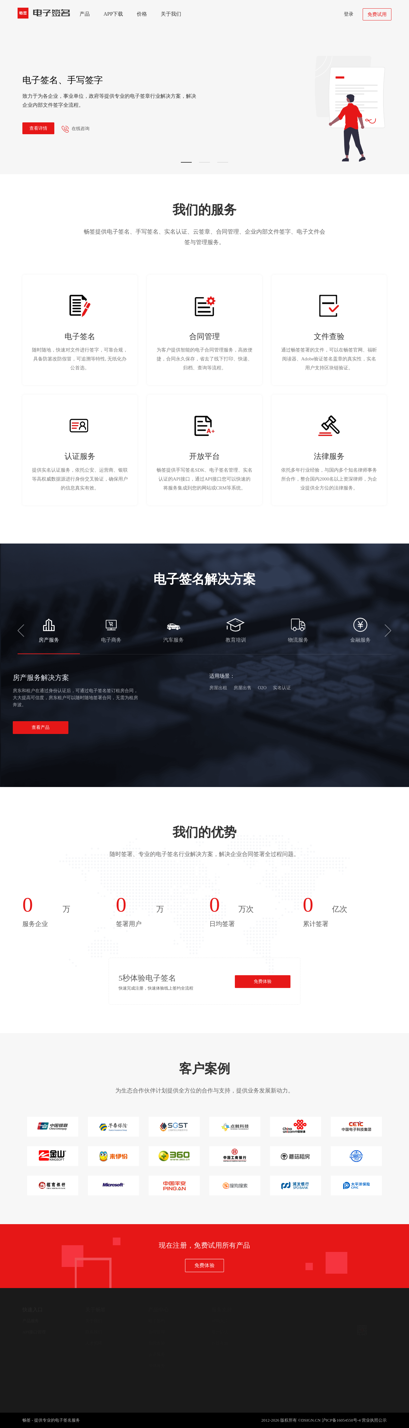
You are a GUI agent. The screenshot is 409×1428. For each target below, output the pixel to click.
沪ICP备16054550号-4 (341, 1420)
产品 (85, 14)
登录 (348, 14)
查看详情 (38, 128)
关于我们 (171, 14)
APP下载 (113, 14)
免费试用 (377, 14)
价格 (142, 14)
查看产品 (41, 727)
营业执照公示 (374, 1420)
